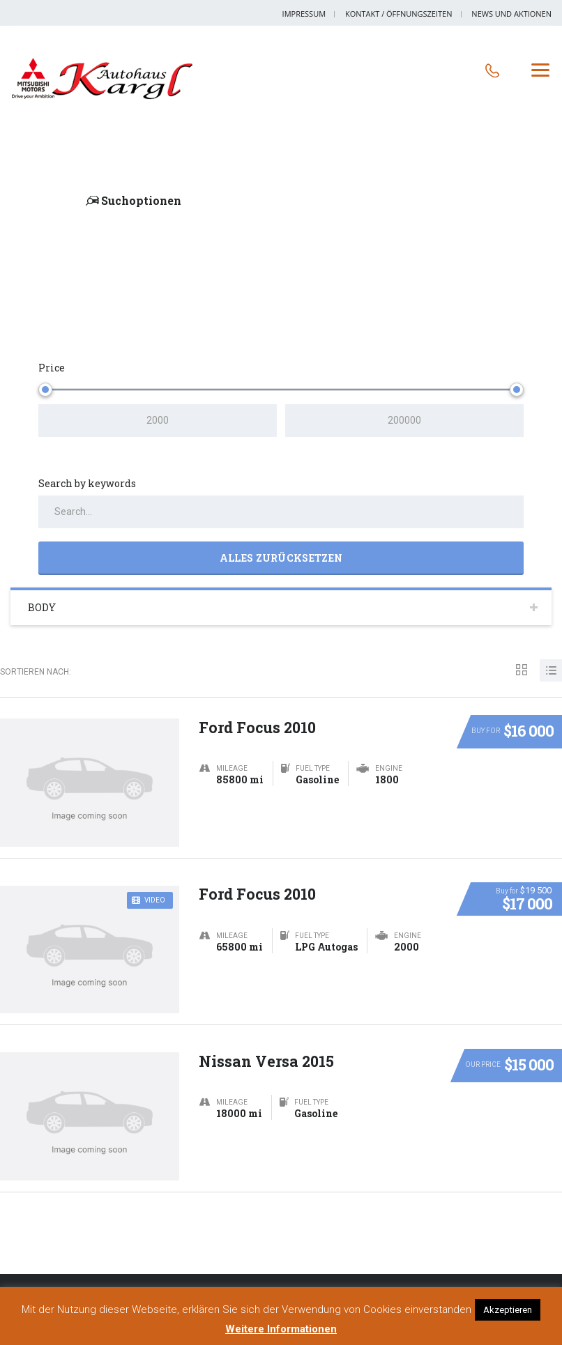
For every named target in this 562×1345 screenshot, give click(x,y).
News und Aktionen (511, 13)
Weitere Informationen (281, 1329)
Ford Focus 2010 (258, 724)
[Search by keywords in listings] (281, 511)
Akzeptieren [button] (507, 1310)
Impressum (304, 13)
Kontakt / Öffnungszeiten (399, 13)
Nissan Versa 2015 (267, 1058)
